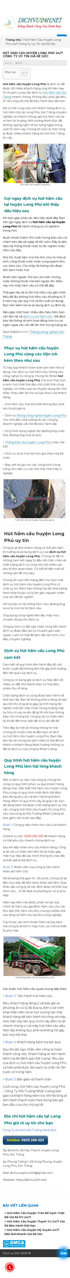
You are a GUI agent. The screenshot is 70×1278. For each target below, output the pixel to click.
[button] (22, 73)
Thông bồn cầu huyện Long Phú (28, 442)
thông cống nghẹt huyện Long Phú (41, 415)
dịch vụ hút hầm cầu (37, 316)
